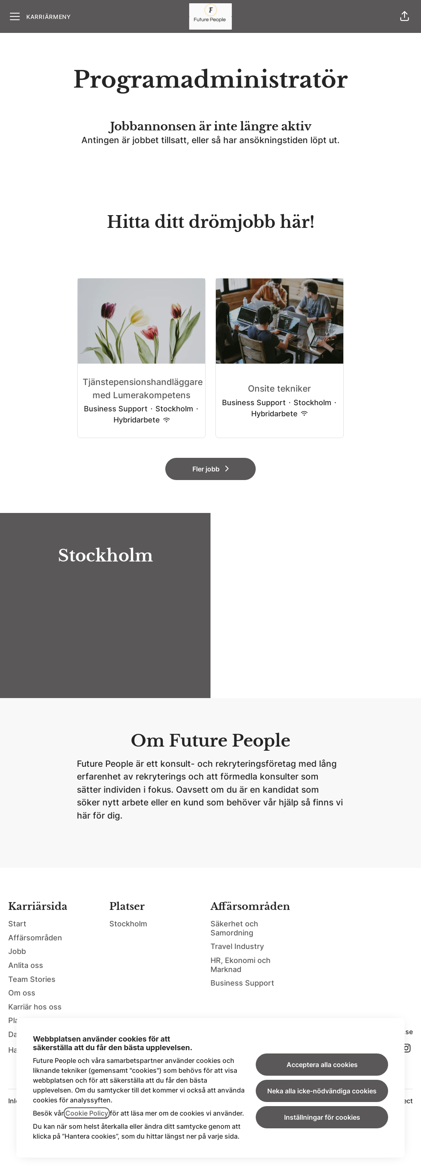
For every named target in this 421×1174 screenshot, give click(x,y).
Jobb (17, 951)
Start (17, 923)
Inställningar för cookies (322, 1117)
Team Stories (32, 979)
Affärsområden (35, 937)
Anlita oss (25, 965)
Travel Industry (237, 946)
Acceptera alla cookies (322, 1064)
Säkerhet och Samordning (234, 928)
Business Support (242, 983)
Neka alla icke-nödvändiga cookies (322, 1091)
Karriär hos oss (35, 1006)
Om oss (21, 992)
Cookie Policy (86, 1113)
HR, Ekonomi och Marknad (240, 965)
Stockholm (128, 923)
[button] (404, 16)
